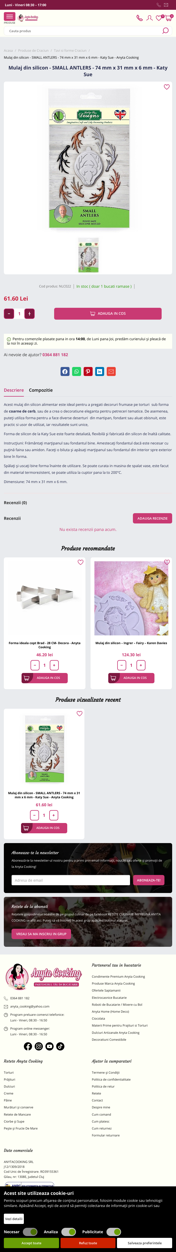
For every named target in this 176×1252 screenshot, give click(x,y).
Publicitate (101, 1232)
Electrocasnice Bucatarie (109, 997)
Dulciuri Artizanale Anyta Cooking (116, 1032)
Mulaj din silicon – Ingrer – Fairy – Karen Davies (131, 643)
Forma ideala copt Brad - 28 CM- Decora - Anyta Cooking (45, 645)
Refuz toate (88, 1243)
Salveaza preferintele (145, 1243)
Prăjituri (9, 1079)
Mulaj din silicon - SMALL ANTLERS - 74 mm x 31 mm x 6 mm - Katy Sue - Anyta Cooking (44, 795)
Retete (96, 1093)
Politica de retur (103, 1086)
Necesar (20, 1232)
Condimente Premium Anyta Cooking (118, 976)
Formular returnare (106, 1135)
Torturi (9, 1072)
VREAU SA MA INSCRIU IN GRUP (41, 934)
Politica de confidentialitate (111, 1079)
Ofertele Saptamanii (106, 990)
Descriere (14, 390)
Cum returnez (102, 1128)
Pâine (8, 1100)
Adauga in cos (108, 313)
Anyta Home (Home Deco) (110, 1011)
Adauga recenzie (153, 518)
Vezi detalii (14, 1218)
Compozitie (41, 390)
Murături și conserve (18, 1107)
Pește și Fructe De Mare (21, 1128)
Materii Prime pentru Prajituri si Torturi (120, 1025)
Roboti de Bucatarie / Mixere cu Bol (117, 1004)
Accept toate (31, 1243)
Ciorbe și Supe (14, 1121)
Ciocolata (98, 1018)
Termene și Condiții (106, 1072)
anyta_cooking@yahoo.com (27, 1006)
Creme (8, 1093)
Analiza (60, 1232)
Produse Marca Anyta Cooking (113, 983)
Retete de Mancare (17, 1114)
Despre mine (101, 1107)
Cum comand (101, 1114)
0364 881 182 (55, 354)
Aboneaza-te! (149, 880)
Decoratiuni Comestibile (109, 1039)
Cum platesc (101, 1121)
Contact (97, 1100)
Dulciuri (9, 1086)
